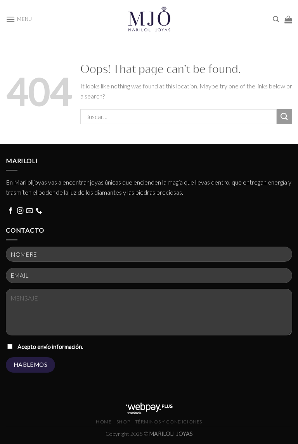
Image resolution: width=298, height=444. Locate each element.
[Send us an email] (29, 210)
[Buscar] (276, 19)
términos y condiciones (168, 422)
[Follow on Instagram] (20, 210)
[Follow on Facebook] (10, 210)
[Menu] (19, 19)
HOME (103, 422)
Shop (123, 422)
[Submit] (284, 116)
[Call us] (39, 210)
